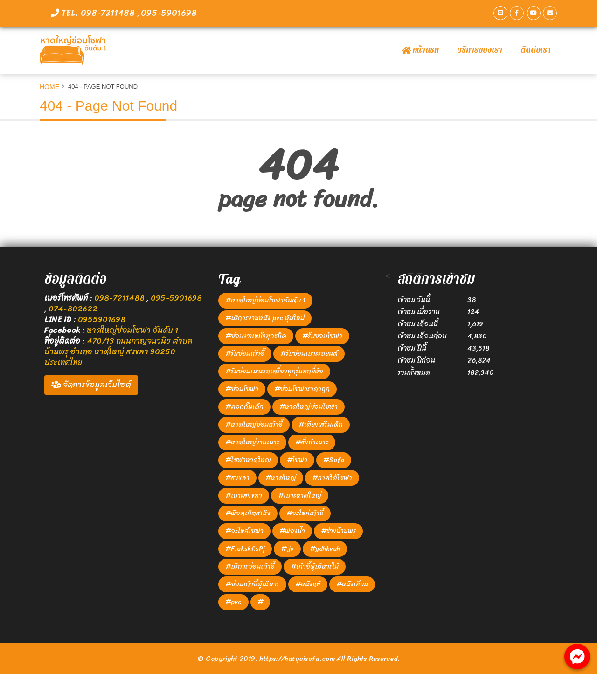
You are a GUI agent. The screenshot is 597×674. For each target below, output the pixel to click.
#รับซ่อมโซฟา (322, 336)
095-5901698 (169, 13)
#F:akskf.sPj (245, 549)
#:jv (287, 549)
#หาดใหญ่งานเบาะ (252, 442)
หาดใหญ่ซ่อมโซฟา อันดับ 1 (132, 330)
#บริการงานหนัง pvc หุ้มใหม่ (265, 318)
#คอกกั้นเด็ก (244, 407)
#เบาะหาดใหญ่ (299, 495)
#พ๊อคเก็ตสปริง (248, 513)
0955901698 (101, 319)
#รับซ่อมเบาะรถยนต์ (309, 353)
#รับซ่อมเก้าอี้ (244, 353)
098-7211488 (120, 298)
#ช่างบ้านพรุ (338, 531)
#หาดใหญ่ (280, 478)
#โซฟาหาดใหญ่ (248, 460)
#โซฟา (297, 460)
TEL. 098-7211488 (94, 13)
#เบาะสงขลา (243, 495)
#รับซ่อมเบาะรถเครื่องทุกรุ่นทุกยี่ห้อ (274, 371)
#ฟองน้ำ (292, 531)
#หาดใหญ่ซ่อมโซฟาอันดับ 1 (265, 300)
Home (49, 87)
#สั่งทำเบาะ (311, 442)
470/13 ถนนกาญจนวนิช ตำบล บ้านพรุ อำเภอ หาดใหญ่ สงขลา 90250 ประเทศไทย (118, 351)
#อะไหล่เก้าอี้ (305, 513)
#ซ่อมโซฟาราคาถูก (302, 389)
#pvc (233, 602)
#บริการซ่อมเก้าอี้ (250, 566)
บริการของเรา (479, 50)
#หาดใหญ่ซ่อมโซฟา (308, 407)
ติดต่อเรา (536, 50)
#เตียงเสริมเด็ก (320, 424)
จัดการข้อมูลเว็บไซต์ (91, 385)
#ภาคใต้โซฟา (332, 478)
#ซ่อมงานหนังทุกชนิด (255, 336)
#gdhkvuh (325, 549)
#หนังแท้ (307, 584)
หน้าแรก (420, 50)
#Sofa (333, 460)
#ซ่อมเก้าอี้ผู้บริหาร (252, 584)
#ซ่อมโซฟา (241, 389)
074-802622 (73, 309)
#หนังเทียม (352, 584)
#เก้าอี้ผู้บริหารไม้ (315, 566)
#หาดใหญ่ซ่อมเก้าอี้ (254, 424)
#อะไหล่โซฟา (244, 531)
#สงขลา (237, 478)
